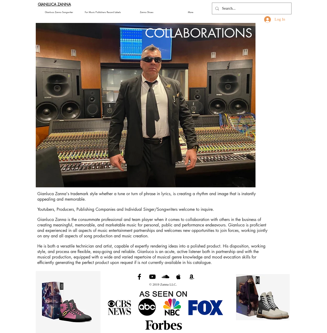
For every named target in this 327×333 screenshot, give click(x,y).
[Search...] (251, 8)
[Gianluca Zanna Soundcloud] (165, 277)
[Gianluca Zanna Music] (139, 277)
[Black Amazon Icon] (191, 277)
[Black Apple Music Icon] (178, 277)
